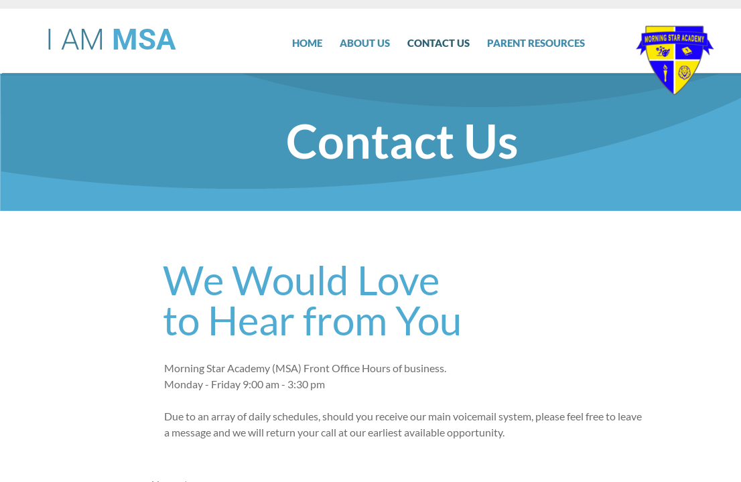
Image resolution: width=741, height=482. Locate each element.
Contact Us (438, 43)
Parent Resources (536, 43)
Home (307, 43)
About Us (365, 43)
